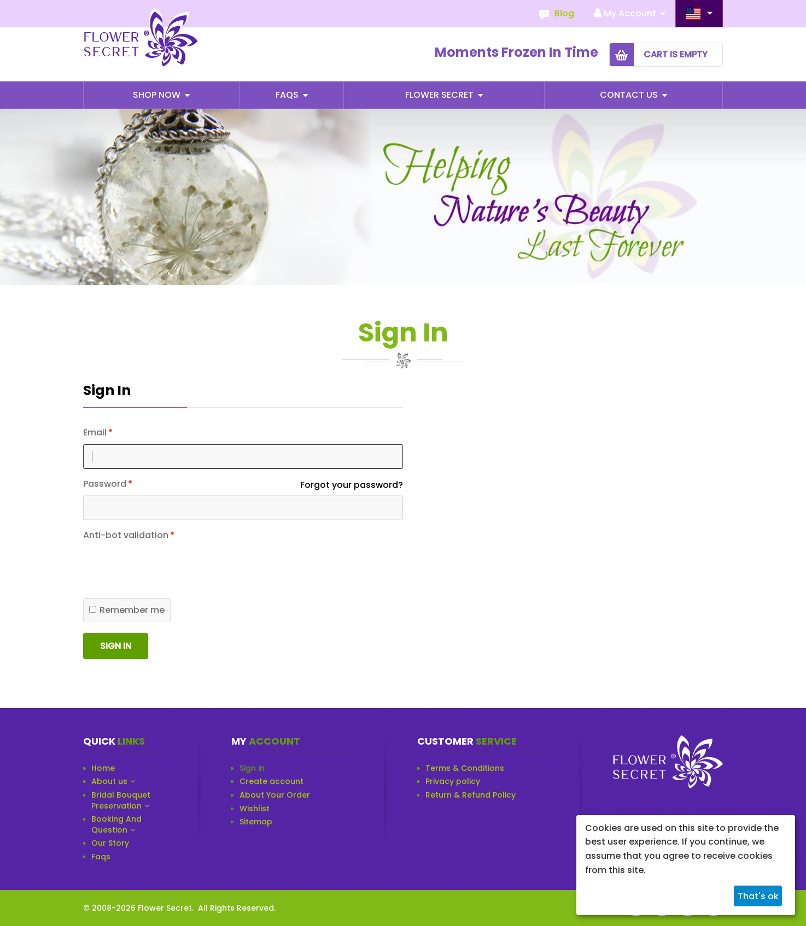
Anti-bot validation (125, 535)
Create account (271, 781)
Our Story (110, 843)
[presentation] (166, 627)
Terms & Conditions (464, 768)
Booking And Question (116, 824)
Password (104, 484)
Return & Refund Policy (470, 795)
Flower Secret (440, 95)
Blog (564, 13)
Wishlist (255, 809)
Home (103, 768)
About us (109, 781)
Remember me (127, 610)
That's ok (758, 896)
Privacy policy (452, 781)
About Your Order (275, 795)
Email (95, 433)
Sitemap (256, 822)
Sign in (115, 646)
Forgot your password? (351, 485)
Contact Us (630, 95)
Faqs (288, 95)
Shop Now (158, 95)
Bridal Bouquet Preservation (120, 800)
